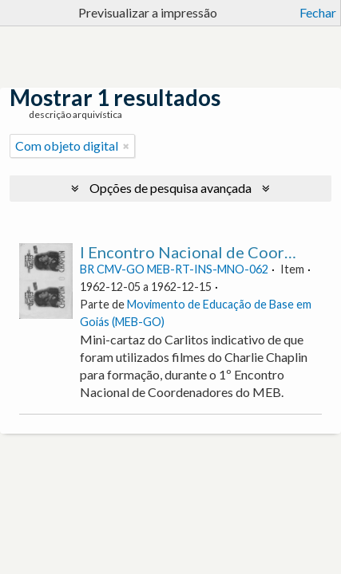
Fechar (317, 12)
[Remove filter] (126, 146)
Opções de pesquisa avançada (170, 187)
